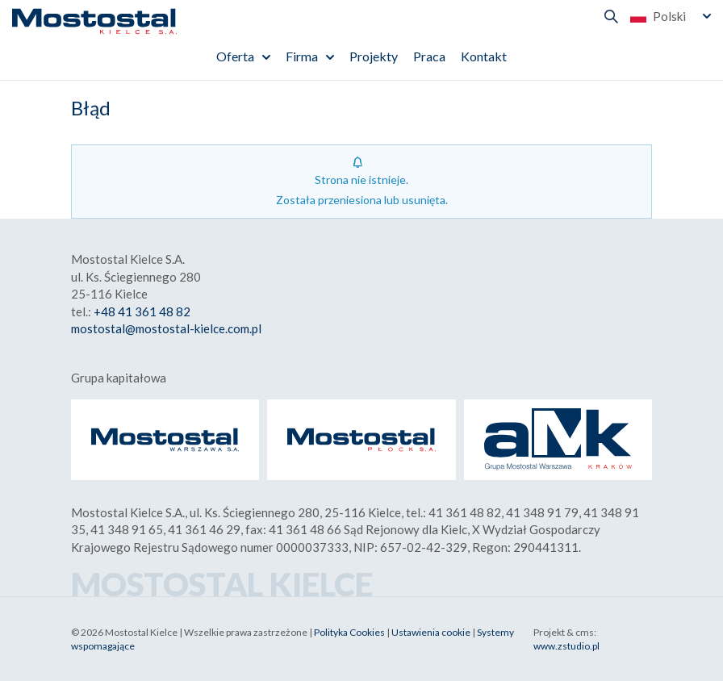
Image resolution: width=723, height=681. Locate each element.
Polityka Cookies (349, 632)
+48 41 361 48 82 (142, 311)
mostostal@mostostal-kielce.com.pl (166, 328)
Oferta (235, 56)
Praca (429, 56)
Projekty (373, 56)
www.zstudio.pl (566, 646)
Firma (302, 56)
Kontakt (484, 56)
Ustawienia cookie (430, 632)
